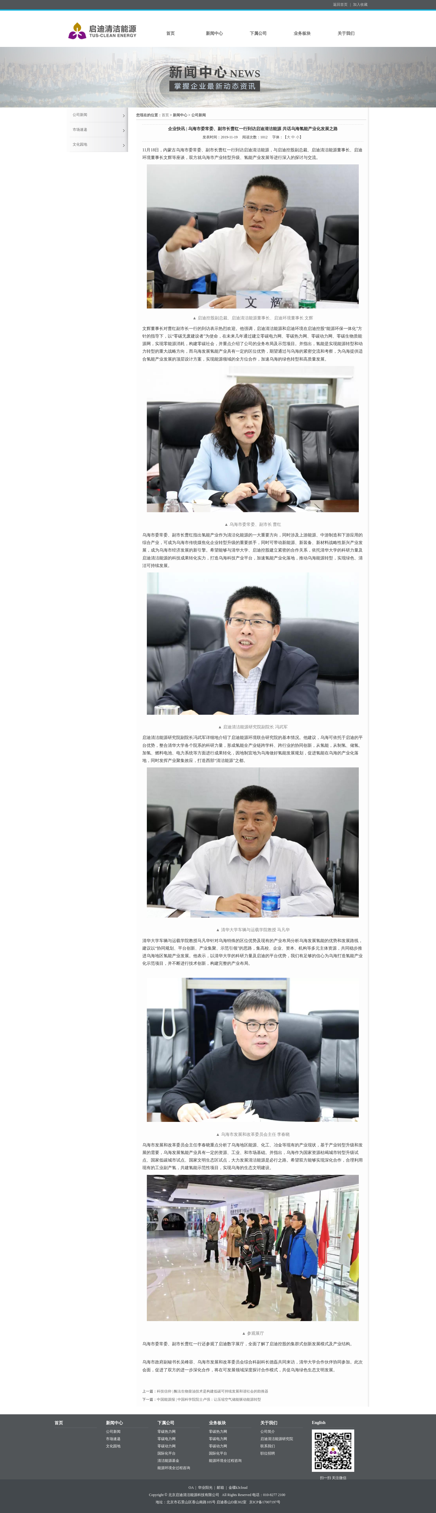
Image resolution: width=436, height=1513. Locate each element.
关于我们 (346, 33)
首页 (170, 33)
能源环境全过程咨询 (173, 1468)
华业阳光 (205, 1487)
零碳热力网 (166, 1431)
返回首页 (340, 4)
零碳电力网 (166, 1439)
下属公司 (258, 33)
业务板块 (302, 33)
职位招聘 (267, 1453)
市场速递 (80, 129)
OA (191, 1487)
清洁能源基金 (168, 1461)
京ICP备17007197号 (264, 1502)
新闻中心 (214, 33)
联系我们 (267, 1446)
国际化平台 (166, 1453)
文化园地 (80, 144)
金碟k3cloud (238, 1487)
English (318, 1422)
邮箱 (220, 1487)
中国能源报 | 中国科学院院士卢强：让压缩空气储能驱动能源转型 (209, 1399)
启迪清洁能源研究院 (276, 1439)
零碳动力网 (166, 1446)
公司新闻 (80, 115)
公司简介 (267, 1431)
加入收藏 (360, 4)
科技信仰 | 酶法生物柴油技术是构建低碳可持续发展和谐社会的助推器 (212, 1391)
